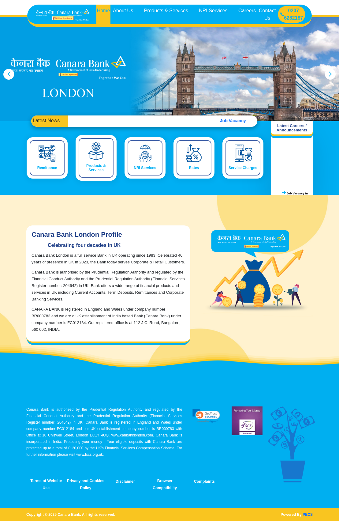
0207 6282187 (291, 14)
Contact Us (267, 14)
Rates (194, 168)
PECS (308, 514)
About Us (123, 10)
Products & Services (167, 10)
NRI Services (214, 10)
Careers (247, 10)
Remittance (47, 168)
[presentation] (8, 74)
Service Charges (243, 168)
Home (103, 10)
